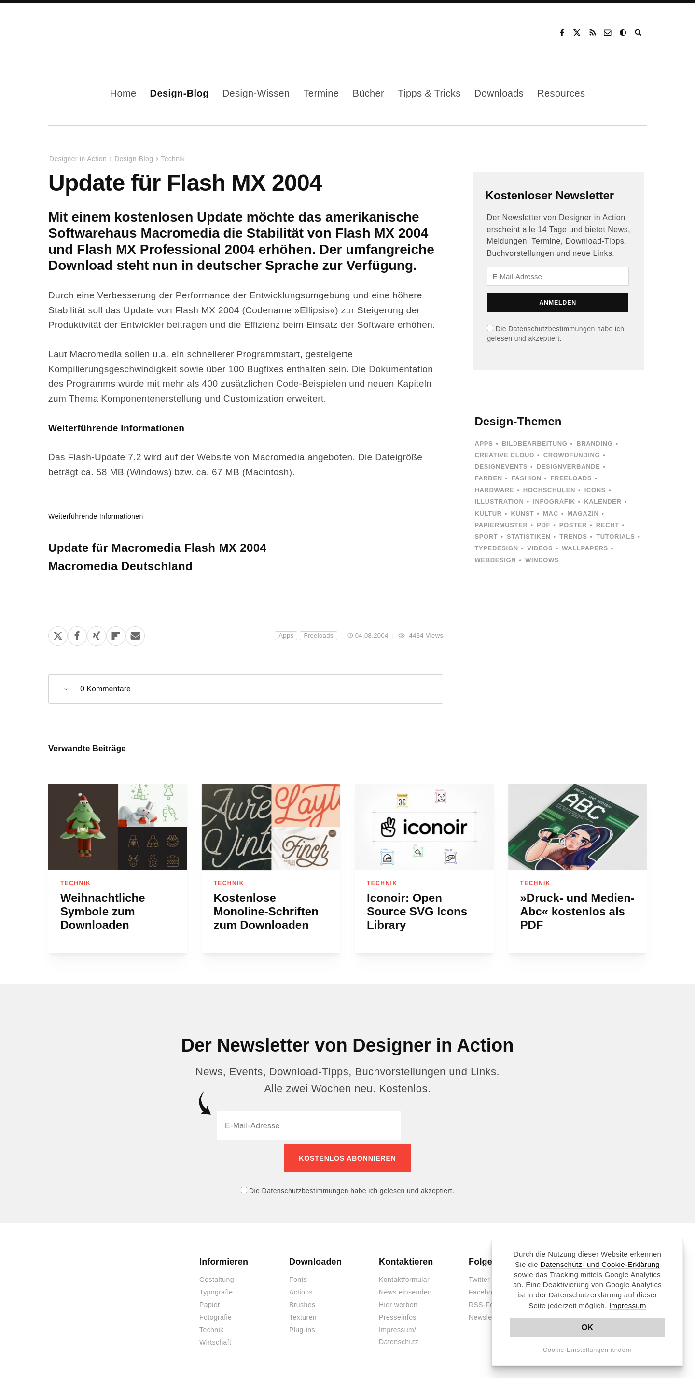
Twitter (479, 1276)
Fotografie (215, 1314)
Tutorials (615, 536)
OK (588, 1327)
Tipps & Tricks (429, 93)
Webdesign (495, 559)
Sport (486, 536)
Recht (607, 525)
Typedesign (496, 548)
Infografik (554, 501)
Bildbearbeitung (534, 443)
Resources (561, 93)
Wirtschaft (215, 1339)
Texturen (303, 1314)
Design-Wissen (256, 93)
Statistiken (528, 536)
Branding (594, 443)
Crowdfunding (571, 455)
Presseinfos (398, 1314)
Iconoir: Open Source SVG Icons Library (417, 911)
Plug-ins (302, 1326)
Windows (542, 559)
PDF (543, 525)
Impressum (627, 1305)
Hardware (494, 489)
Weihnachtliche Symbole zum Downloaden (102, 911)
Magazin (582, 513)
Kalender (602, 501)
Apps (285, 635)
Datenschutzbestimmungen (551, 329)
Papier (209, 1301)
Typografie (216, 1289)
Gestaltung (216, 1276)
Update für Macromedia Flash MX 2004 (157, 547)
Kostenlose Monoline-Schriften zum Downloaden (266, 911)
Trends (573, 536)
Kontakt (608, 33)
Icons (595, 489)
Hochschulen (549, 489)
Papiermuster (501, 525)
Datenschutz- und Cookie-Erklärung (600, 1264)
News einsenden (405, 1289)
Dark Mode (623, 33)
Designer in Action (98, 32)
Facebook (562, 33)
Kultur (487, 513)
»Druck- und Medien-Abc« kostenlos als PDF (577, 911)
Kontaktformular (404, 1276)
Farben (488, 478)
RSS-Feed (485, 1301)
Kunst (522, 513)
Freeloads (318, 635)
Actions (301, 1289)
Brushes (302, 1301)
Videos (540, 548)
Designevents (501, 466)
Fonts (298, 1276)
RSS (593, 33)
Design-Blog (179, 93)
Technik (173, 159)
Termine (321, 93)
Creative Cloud (504, 455)
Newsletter (485, 1314)
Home (123, 93)
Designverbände (568, 466)
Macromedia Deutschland (120, 566)
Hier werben (398, 1301)
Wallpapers (585, 548)
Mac (550, 513)
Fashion (526, 478)
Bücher (368, 93)
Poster (573, 525)
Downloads (499, 93)
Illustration (499, 501)
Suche (639, 33)
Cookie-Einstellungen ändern (587, 1349)
